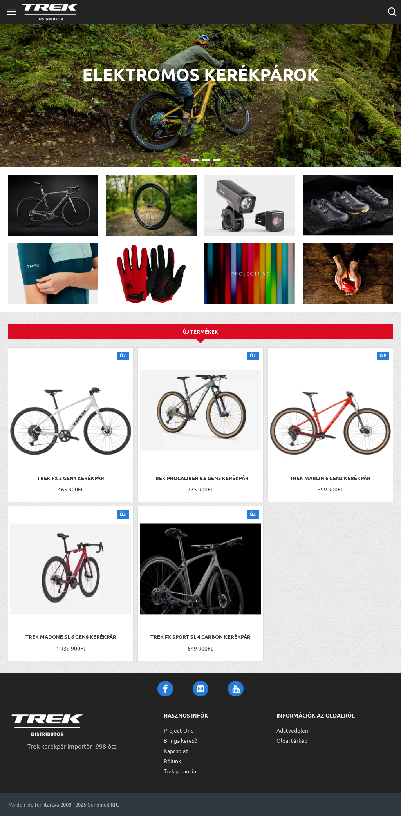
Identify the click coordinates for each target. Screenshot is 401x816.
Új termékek (200, 331)
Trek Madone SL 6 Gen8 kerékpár (70, 637)
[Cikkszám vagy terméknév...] (392, 12)
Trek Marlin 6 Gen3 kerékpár (330, 478)
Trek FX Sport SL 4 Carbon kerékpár (200, 637)
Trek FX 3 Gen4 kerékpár (70, 478)
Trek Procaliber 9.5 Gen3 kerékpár (200, 478)
